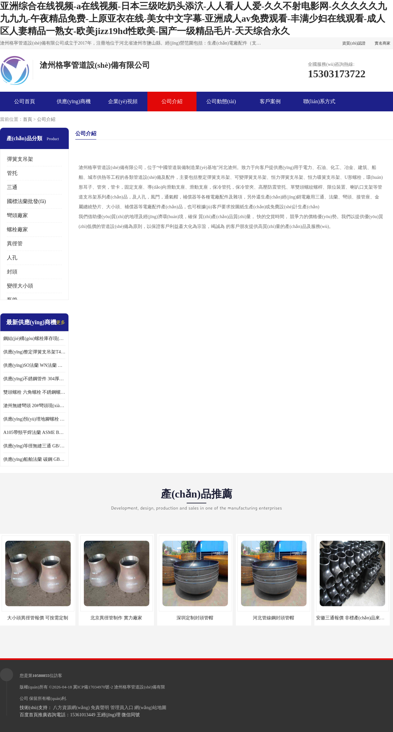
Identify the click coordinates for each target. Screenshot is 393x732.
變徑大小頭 (20, 286)
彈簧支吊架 (20, 159)
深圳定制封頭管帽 (195, 617)
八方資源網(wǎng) (71, 707)
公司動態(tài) (221, 101)
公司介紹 (171, 101)
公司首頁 (24, 101)
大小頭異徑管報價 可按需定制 (37, 617)
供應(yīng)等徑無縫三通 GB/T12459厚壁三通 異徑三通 (34, 445)
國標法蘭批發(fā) (26, 201)
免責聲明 (100, 707)
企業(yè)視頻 (123, 101)
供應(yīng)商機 (73, 101)
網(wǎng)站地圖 (150, 707)
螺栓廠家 (17, 229)
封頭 (12, 271)
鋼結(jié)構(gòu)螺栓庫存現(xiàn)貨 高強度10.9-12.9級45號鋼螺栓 (34, 338)
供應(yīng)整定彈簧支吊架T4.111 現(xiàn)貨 (34, 351)
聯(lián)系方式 (319, 101)
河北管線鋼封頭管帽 (273, 617)
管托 (12, 173)
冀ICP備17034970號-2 (93, 687)
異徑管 (15, 243)
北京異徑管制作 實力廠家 (116, 617)
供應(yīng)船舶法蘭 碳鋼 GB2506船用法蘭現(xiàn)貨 (34, 459)
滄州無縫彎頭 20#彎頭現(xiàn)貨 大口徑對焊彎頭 (34, 405)
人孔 (12, 257)
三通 (12, 187)
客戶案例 (270, 101)
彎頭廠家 (17, 215)
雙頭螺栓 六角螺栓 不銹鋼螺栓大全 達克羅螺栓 (34, 392)
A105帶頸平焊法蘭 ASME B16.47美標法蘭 (34, 432)
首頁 (27, 119)
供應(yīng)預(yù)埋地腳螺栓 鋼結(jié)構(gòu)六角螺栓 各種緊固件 (34, 419)
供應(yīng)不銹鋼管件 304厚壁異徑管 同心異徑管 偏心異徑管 (34, 378)
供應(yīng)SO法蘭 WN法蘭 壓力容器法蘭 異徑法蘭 (34, 365)
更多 (60, 322)
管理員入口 (121, 707)
